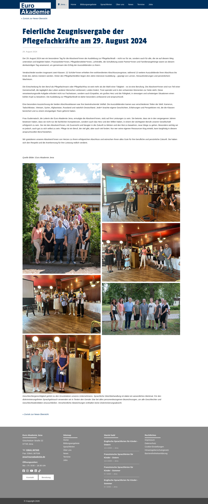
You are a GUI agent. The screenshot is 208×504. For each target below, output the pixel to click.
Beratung (46, 477)
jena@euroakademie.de (34, 457)
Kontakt (30, 477)
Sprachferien (106, 4)
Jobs (151, 4)
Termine (140, 4)
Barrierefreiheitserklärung (156, 453)
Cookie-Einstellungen (154, 446)
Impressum (150, 440)
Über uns (120, 4)
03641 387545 (32, 450)
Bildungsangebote (88, 4)
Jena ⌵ (62, 4)
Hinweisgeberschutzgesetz (157, 450)
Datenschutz (150, 443)
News (130, 4)
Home (73, 4)
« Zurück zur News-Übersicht (34, 18)
